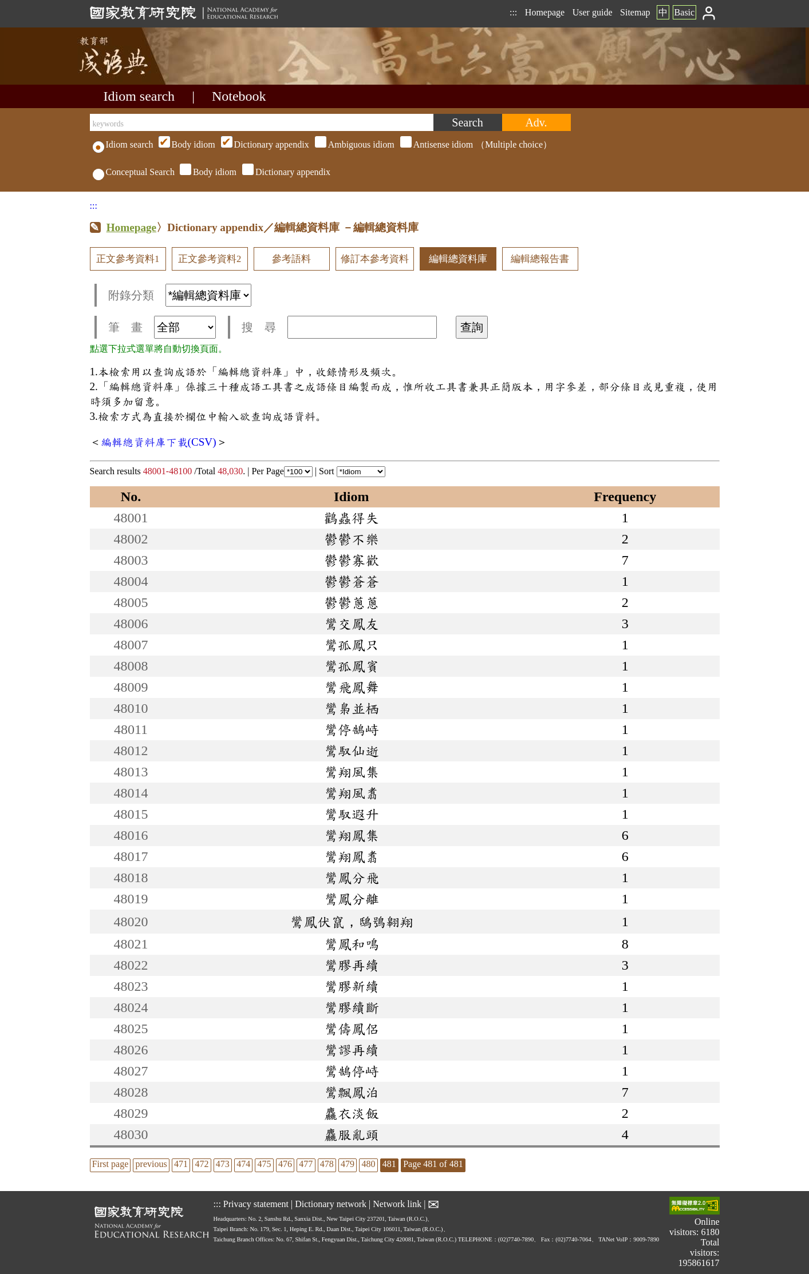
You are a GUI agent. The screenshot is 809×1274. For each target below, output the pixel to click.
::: (513, 12)
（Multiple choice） (354, 144)
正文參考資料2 (209, 258)
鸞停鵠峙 (351, 729)
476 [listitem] (285, 1164)
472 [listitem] (201, 1164)
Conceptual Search (134, 172)
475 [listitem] (264, 1164)
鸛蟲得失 (351, 517)
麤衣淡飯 (351, 1113)
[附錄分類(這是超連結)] (208, 295)
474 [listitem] (243, 1164)
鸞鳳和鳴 (351, 943)
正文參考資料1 (127, 258)
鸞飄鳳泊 (351, 1092)
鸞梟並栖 (351, 708)
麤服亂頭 (351, 1134)
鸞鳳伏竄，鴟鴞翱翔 (351, 921)
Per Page (281, 471)
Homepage (545, 12)
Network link (397, 1204)
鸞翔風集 (351, 771)
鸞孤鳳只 (351, 644)
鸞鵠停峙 (351, 1070)
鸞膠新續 (351, 986)
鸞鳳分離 (351, 898)
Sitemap (635, 12)
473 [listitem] (223, 1164)
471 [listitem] (181, 1164)
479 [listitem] (347, 1164)
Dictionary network (330, 1204)
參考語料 (291, 258)
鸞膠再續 (351, 965)
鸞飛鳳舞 (351, 687)
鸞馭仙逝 (351, 750)
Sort (352, 471)
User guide (593, 12)
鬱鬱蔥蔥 (351, 602)
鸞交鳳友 (351, 623)
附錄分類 (179, 295)
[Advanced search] (536, 122)
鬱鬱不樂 (351, 538)
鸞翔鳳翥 (351, 856)
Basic (684, 12)
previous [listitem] (151, 1164)
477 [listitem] (306, 1164)
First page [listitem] (110, 1164)
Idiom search (139, 96)
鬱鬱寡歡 (351, 560)
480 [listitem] (368, 1164)
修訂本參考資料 (375, 258)
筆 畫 (162, 327)
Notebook (239, 96)
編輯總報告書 (540, 258)
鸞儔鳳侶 (351, 1028)
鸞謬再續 (351, 1049)
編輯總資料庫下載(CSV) (158, 442)
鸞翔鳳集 (351, 835)
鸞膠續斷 (351, 1007)
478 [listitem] (327, 1164)
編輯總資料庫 (458, 258)
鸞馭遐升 (351, 814)
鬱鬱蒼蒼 (351, 581)
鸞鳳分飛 (351, 877)
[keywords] (261, 122)
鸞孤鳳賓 (351, 665)
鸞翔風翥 (351, 792)
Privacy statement (256, 1204)
